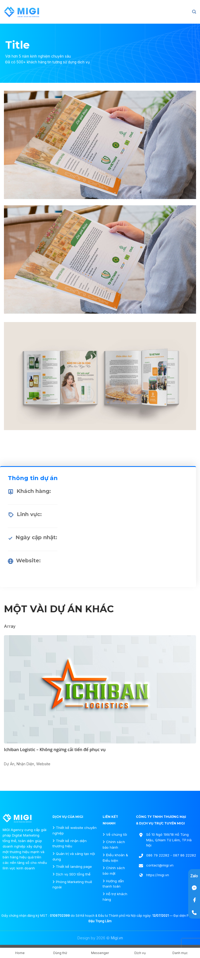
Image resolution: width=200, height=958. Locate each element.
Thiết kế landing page (74, 866)
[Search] (194, 12)
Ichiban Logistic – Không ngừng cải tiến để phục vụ (55, 749)
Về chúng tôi (116, 834)
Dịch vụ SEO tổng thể (73, 874)
